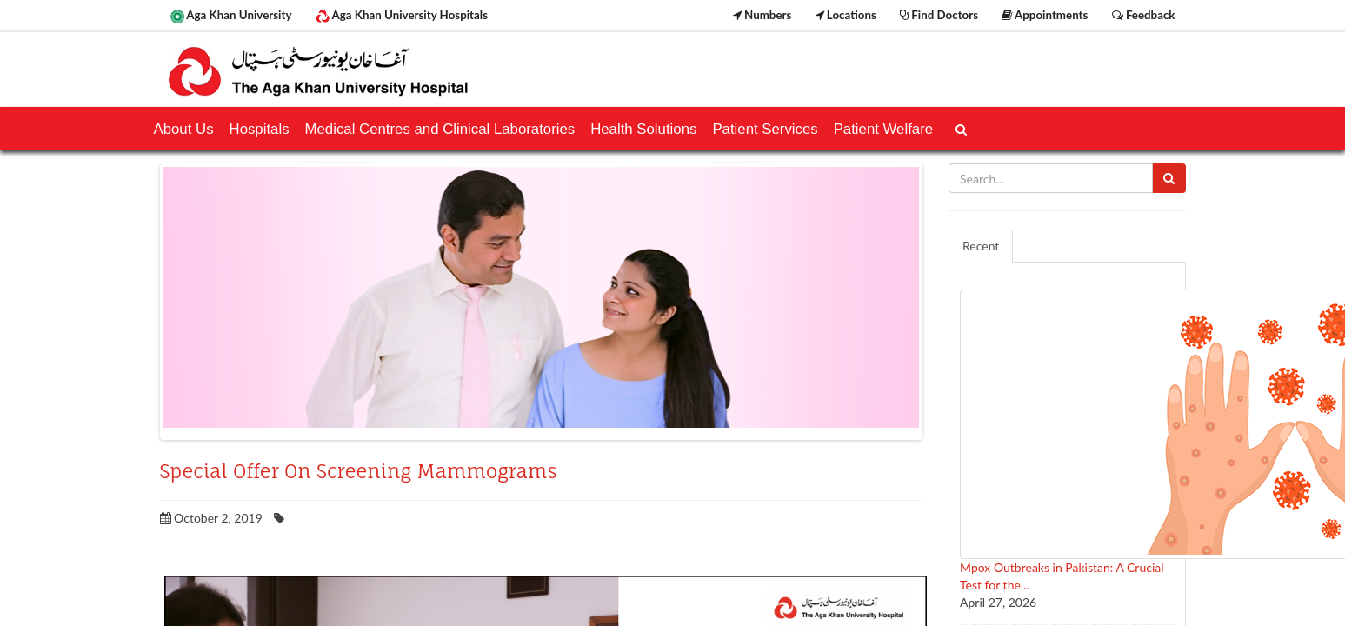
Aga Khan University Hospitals (402, 15)
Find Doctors (939, 15)
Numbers (762, 15)
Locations (846, 15)
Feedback (1143, 15)
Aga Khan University (231, 15)
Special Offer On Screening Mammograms (358, 471)
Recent (980, 245)
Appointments (1045, 15)
